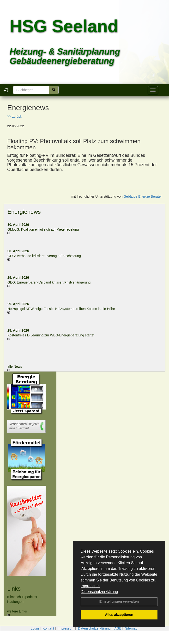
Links (14, 588)
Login (35, 628)
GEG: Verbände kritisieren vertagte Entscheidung (44, 256)
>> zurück (14, 116)
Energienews (24, 211)
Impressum (90, 586)
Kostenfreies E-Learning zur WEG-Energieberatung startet (50, 335)
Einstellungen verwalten (119, 601)
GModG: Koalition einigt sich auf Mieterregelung (43, 229)
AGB (117, 628)
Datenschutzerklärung (99, 592)
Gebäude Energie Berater (142, 196)
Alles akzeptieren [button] (119, 615)
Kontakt (48, 628)
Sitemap (131, 628)
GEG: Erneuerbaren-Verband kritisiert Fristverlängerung (49, 282)
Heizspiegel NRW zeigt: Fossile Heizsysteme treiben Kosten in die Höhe (61, 309)
